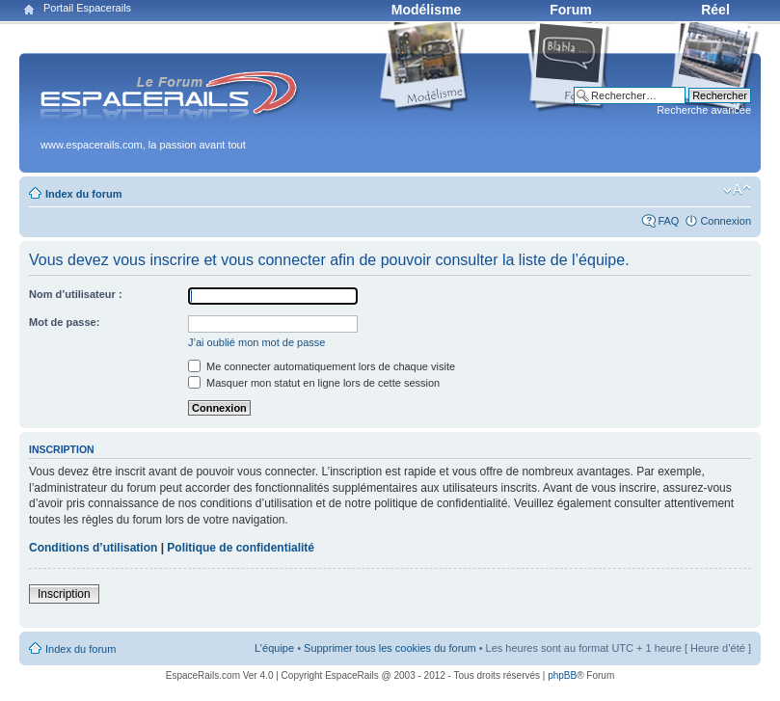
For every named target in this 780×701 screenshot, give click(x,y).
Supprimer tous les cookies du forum (390, 648)
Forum (571, 9)
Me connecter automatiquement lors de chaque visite (321, 366)
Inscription (64, 594)
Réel (715, 9)
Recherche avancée (704, 110)
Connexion (725, 221)
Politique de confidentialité (240, 547)
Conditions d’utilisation (93, 547)
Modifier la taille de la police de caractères (737, 190)
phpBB (562, 675)
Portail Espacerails (87, 7)
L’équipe (274, 648)
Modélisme (426, 9)
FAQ (668, 221)
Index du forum (83, 194)
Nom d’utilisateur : (75, 294)
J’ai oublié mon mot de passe (256, 342)
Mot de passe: (64, 322)
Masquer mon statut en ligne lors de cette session (314, 383)
